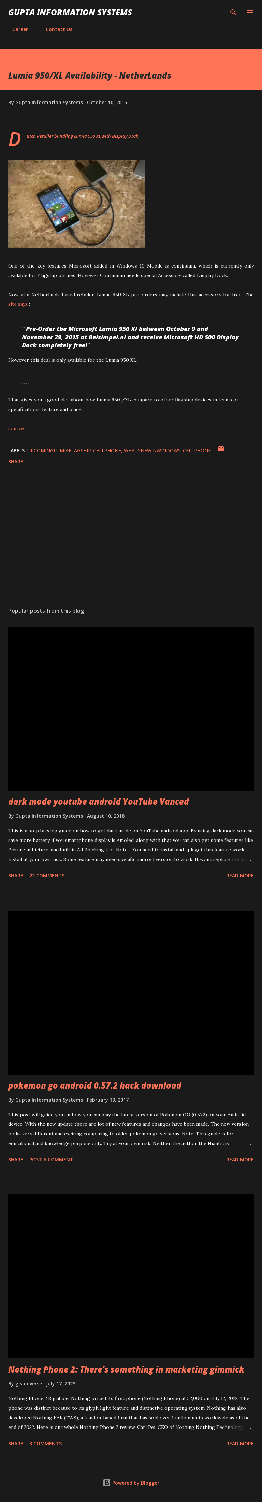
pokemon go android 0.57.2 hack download (94, 1085)
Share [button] (15, 461)
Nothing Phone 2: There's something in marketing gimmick (126, 1369)
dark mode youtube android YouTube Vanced (98, 801)
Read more (240, 875)
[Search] (233, 12)
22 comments (46, 875)
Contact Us (55, 29)
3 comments (45, 1443)
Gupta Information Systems (70, 12)
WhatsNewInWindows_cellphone (167, 450)
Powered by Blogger (131, 1482)
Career (16, 29)
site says (18, 304)
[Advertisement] (131, 537)
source (16, 428)
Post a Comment (51, 1159)
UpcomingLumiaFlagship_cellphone (74, 450)
